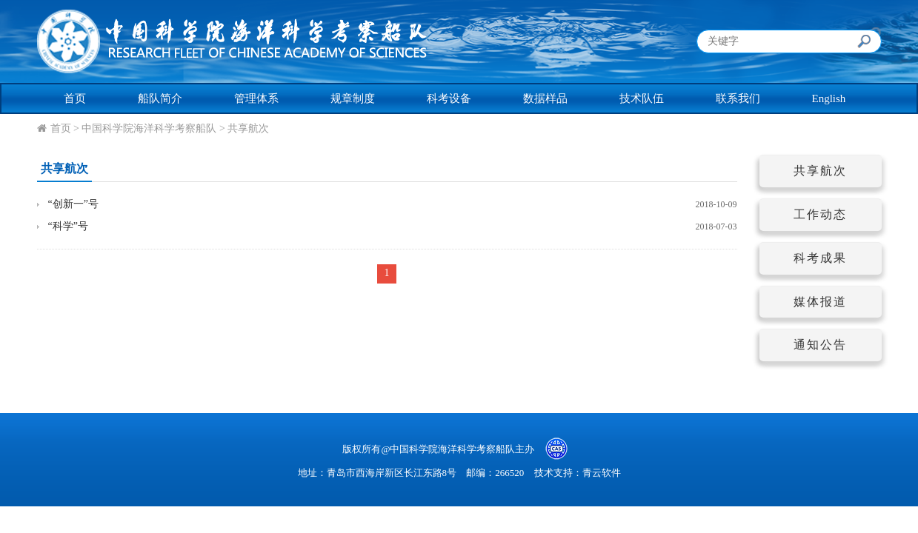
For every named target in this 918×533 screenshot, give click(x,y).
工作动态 (820, 214)
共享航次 (248, 128)
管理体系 (256, 98)
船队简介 (160, 98)
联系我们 (738, 98)
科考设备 (449, 98)
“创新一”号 (73, 203)
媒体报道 (820, 301)
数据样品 (545, 98)
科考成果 (820, 258)
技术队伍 (641, 98)
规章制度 (352, 98)
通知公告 (820, 344)
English (829, 98)
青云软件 (601, 472)
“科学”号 (68, 226)
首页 (75, 98)
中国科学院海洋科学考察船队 (149, 128)
